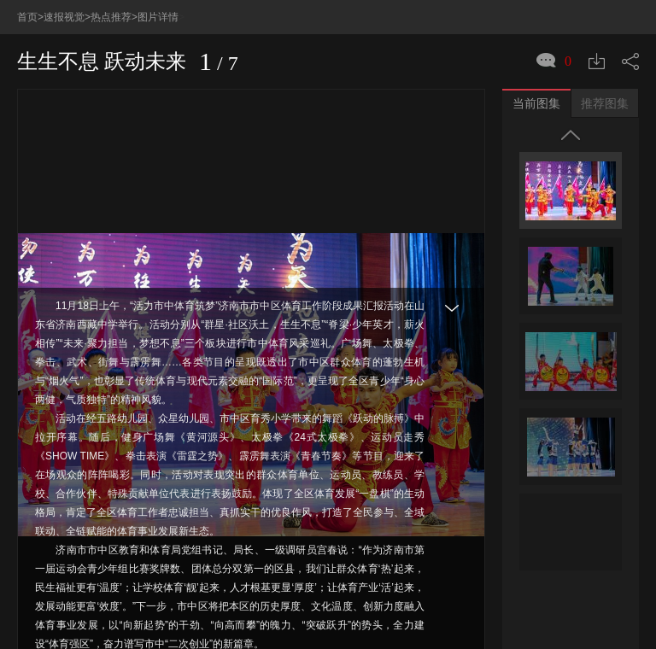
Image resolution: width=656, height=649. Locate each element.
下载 (597, 61)
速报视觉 (64, 17)
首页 (27, 17)
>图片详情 (155, 17)
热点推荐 (111, 17)
